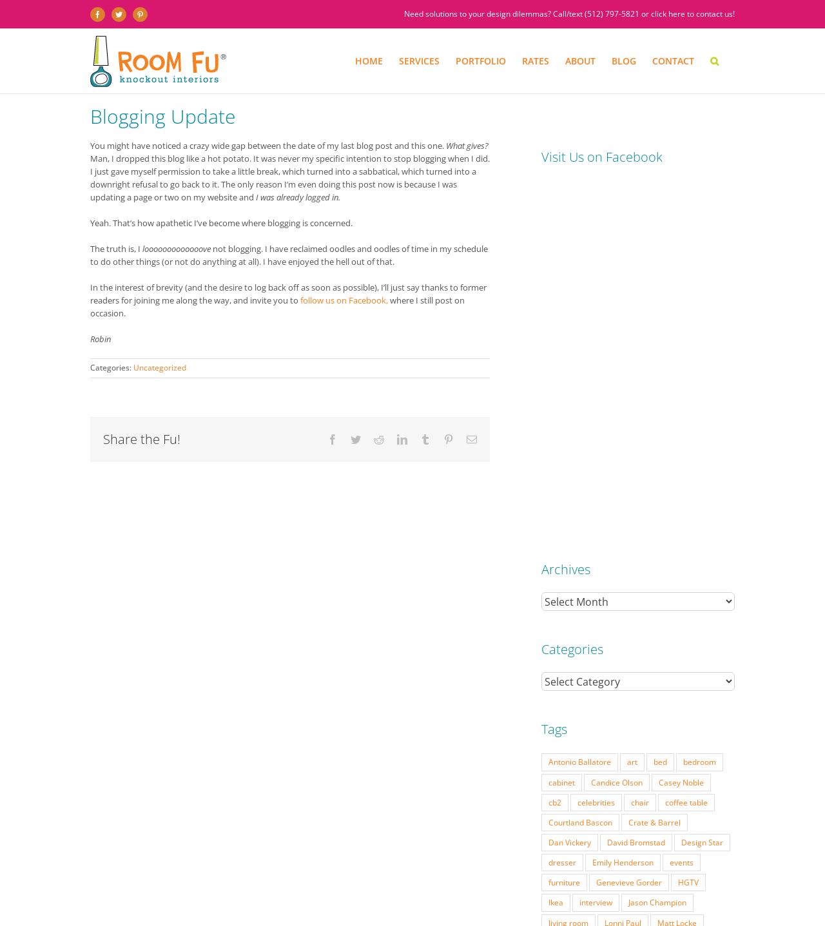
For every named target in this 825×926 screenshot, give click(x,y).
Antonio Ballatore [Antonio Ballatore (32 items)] (579, 397)
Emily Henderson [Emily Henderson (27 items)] (623, 498)
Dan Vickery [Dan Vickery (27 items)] (569, 478)
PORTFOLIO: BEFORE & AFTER (224, 889)
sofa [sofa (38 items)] (607, 638)
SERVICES (154, 889)
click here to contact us (692, 13)
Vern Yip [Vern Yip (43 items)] (634, 658)
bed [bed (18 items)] (660, 397)
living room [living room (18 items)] (568, 559)
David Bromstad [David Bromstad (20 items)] (636, 478)
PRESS (376, 889)
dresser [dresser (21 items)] (562, 498)
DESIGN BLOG (523, 889)
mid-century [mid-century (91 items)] (644, 579)
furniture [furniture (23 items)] (564, 518)
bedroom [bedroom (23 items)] (699, 397)
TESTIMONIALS (469, 889)
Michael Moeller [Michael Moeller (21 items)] (577, 579)
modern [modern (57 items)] (696, 579)
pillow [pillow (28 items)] (709, 598)
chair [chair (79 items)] (640, 438)
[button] (714, 61)
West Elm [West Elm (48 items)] (565, 678)
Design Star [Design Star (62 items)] (702, 478)
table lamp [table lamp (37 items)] (650, 638)
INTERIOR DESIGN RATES (318, 889)
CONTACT (567, 889)
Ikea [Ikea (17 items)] (555, 538)
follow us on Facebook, (343, 300)
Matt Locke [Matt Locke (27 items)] (677, 559)
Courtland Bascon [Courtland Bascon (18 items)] (580, 458)
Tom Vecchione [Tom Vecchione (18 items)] (575, 658)
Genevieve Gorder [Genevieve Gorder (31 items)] (629, 518)
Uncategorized (159, 367)
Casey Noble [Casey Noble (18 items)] (681, 418)
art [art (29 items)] (632, 397)
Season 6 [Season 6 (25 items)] (648, 618)
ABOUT (426, 889)
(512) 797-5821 (612, 13)
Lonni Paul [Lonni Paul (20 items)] (623, 559)
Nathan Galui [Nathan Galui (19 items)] (659, 598)
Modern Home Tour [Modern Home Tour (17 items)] (583, 598)
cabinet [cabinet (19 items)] (561, 418)
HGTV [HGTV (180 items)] (688, 518)
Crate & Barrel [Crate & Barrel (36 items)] (654, 458)
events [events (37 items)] (682, 498)
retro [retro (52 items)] (557, 618)
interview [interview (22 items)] (595, 538)
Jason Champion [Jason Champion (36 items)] (657, 538)
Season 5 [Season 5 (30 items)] (599, 618)
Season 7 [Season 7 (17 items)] (697, 618)
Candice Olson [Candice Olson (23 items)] (617, 418)
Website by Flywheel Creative (302, 900)
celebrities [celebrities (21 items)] (596, 438)
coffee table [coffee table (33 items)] (686, 438)
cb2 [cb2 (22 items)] (554, 438)
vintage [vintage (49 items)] (678, 658)
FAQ (400, 889)
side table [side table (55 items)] (565, 638)
